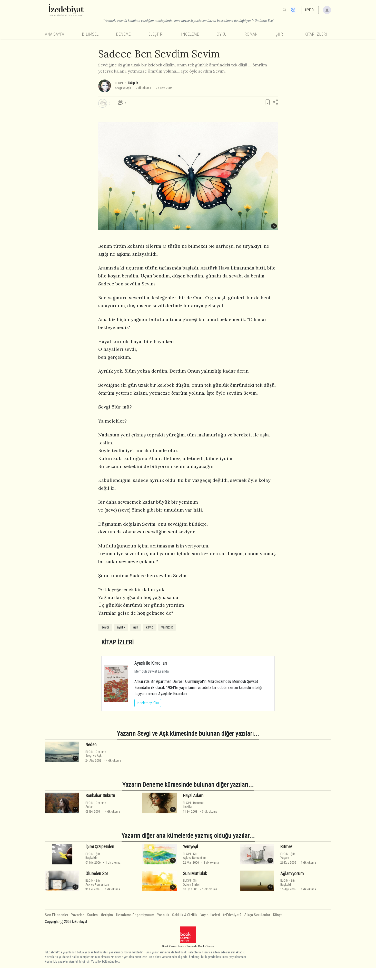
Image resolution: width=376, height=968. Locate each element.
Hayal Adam (193, 795)
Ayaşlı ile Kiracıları (150, 663)
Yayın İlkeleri (210, 915)
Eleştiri (156, 34)
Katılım (92, 915)
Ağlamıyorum (291, 873)
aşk (135, 627)
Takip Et (133, 83)
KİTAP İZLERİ (315, 34)
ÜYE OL (310, 10)
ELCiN (119, 83)
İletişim (107, 915)
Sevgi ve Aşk (123, 88)
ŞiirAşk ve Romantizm (194, 856)
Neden (90, 744)
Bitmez (286, 846)
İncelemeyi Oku (148, 703)
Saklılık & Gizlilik (184, 915)
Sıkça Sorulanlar (257, 915)
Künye (278, 915)
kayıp (149, 627)
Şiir (279, 34)
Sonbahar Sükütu (100, 795)
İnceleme (190, 34)
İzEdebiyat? (232, 915)
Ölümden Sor (96, 873)
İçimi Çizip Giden (99, 846)
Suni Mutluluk (195, 873)
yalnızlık (167, 627)
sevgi (105, 627)
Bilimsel (90, 34)
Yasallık (163, 915)
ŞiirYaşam (287, 856)
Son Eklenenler (56, 915)
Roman (251, 34)
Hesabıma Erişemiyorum (135, 915)
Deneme (123, 34)
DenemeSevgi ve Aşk (95, 753)
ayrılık (121, 627)
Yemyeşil (190, 846)
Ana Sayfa (54, 34)
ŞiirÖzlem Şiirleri (191, 882)
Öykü (221, 34)
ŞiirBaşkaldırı (92, 856)
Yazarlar (77, 915)
